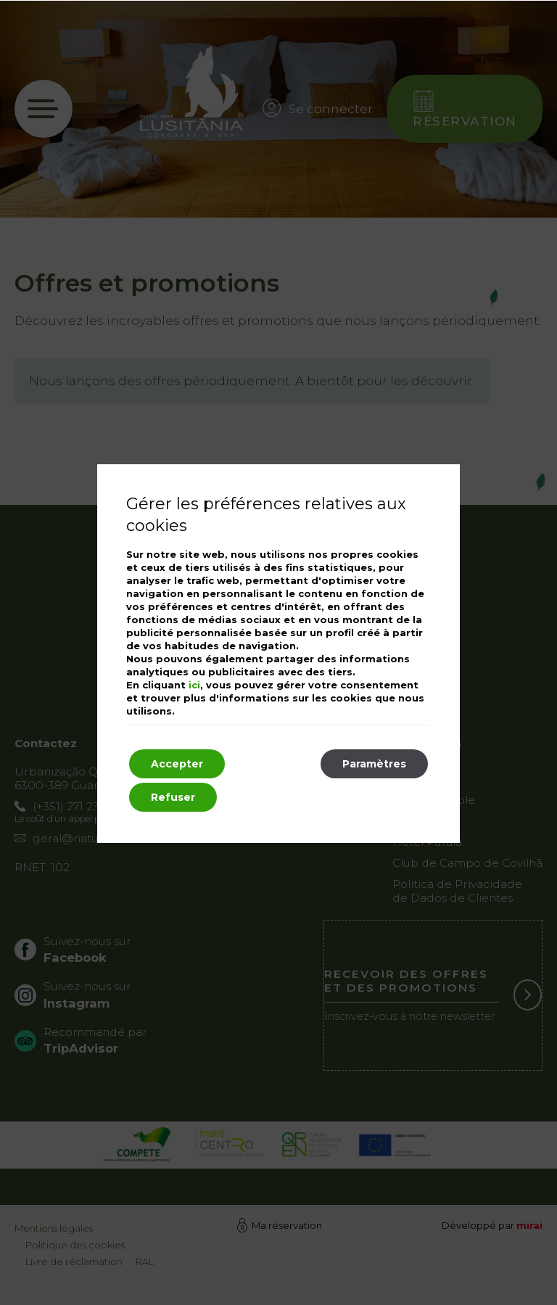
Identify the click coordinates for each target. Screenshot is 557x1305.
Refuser (173, 797)
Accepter (177, 763)
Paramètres (374, 763)
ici (194, 685)
